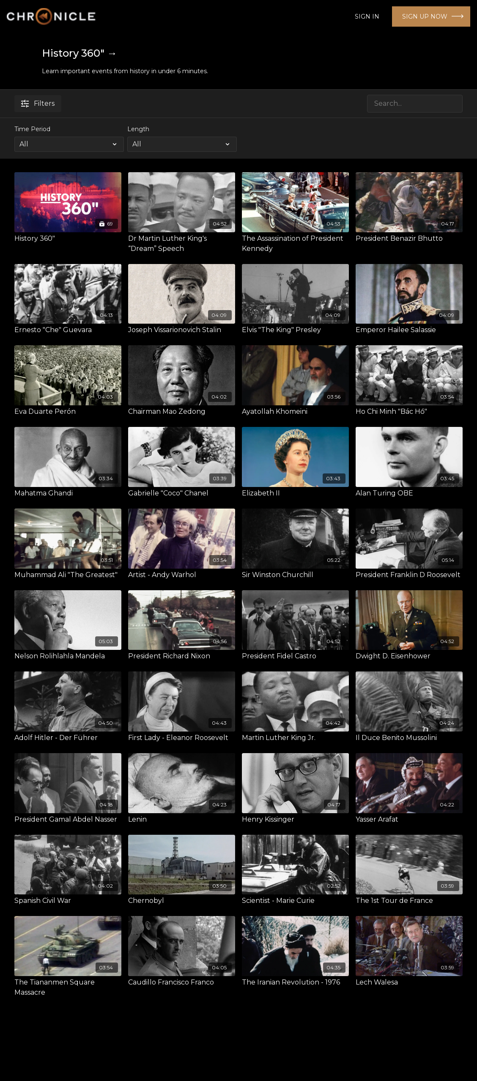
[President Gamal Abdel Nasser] (67, 819)
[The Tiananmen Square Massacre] (67, 987)
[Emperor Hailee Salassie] (409, 330)
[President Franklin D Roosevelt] (409, 575)
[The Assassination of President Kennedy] (295, 244)
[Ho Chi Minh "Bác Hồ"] (409, 412)
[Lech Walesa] (409, 982)
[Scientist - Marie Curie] (295, 901)
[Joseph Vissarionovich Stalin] (181, 330)
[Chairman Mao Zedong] (181, 412)
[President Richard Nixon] (181, 656)
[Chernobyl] (181, 901)
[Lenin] (181, 819)
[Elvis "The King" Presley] (295, 330)
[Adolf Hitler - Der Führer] (67, 738)
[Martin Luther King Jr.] (295, 738)
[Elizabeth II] (295, 493)
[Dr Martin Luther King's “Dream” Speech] (181, 244)
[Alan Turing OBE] (409, 493)
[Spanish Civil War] (67, 901)
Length (138, 129)
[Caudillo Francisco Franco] (181, 982)
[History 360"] (67, 239)
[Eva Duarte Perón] (67, 412)
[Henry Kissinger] (295, 819)
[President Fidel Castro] (295, 656)
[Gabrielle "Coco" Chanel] (181, 493)
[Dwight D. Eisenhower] (409, 656)
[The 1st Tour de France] (409, 901)
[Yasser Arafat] (409, 819)
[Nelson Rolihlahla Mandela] (67, 656)
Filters (38, 103)
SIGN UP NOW (424, 16)
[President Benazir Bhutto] (409, 239)
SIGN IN (367, 16)
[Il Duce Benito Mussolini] (409, 738)
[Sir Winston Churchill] (295, 575)
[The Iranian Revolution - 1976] (295, 982)
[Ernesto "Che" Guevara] (67, 330)
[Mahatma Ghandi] (67, 493)
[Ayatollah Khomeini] (295, 412)
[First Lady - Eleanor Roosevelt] (181, 738)
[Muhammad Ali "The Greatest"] (67, 575)
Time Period (32, 129)
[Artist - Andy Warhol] (181, 575)
